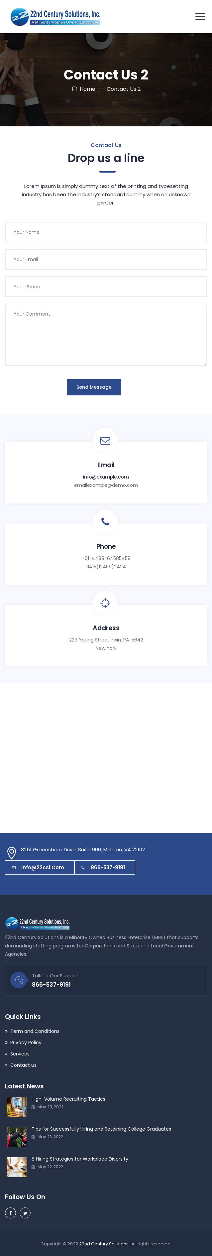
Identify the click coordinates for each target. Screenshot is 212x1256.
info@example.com (106, 477)
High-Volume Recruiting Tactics (68, 1099)
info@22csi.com (38, 867)
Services (20, 1053)
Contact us (23, 1065)
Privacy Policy (26, 1042)
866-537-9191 (103, 867)
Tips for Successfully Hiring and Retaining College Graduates (101, 1129)
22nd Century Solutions (104, 1244)
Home (83, 89)
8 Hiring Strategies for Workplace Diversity (80, 1159)
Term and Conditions (34, 1031)
